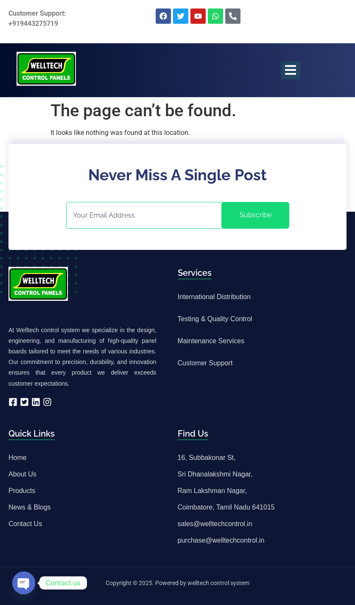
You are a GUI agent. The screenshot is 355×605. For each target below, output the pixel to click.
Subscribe (255, 215)
